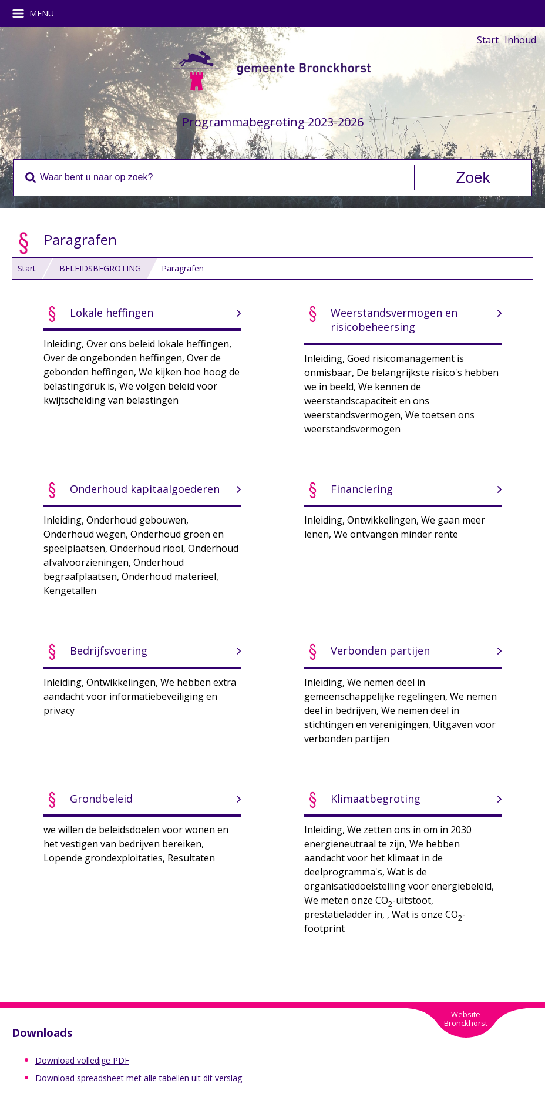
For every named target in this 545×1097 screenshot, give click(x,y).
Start (488, 39)
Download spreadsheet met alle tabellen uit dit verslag (138, 1077)
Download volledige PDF (82, 1060)
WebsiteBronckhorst (465, 1018)
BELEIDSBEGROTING (100, 268)
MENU (37, 13)
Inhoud (520, 39)
